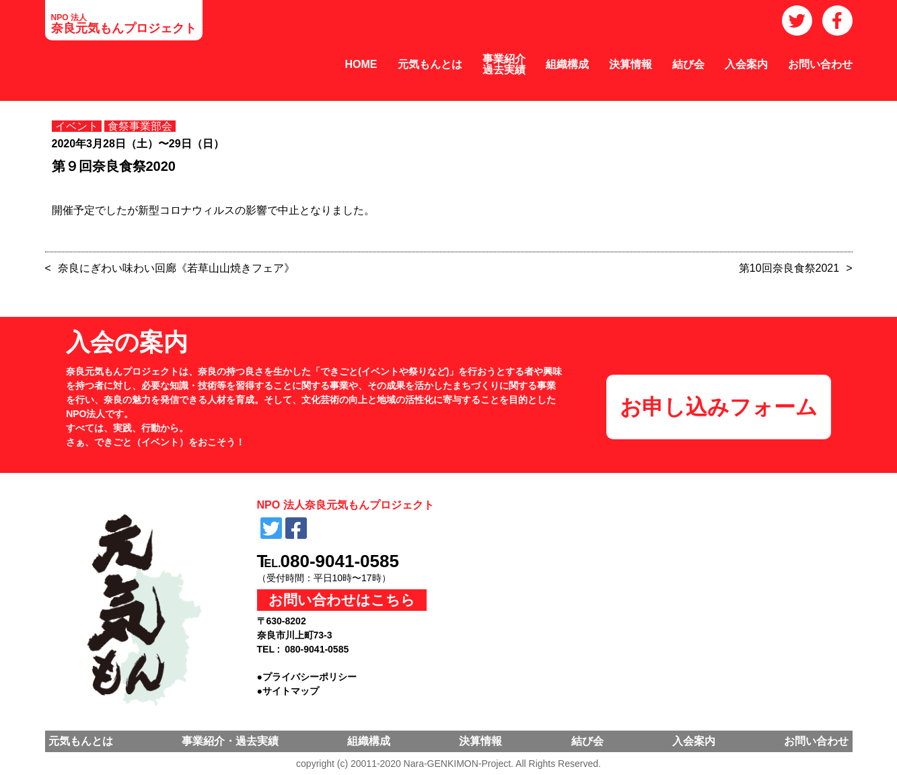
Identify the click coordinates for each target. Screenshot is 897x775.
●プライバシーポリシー (307, 676)
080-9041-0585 (340, 561)
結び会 (688, 64)
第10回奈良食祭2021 (789, 268)
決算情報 (630, 64)
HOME (361, 64)
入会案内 (746, 64)
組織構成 (567, 64)
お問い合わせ (820, 64)
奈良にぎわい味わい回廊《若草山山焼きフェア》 (176, 268)
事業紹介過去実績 (504, 64)
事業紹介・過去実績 (230, 741)
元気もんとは (430, 64)
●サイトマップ (288, 691)
